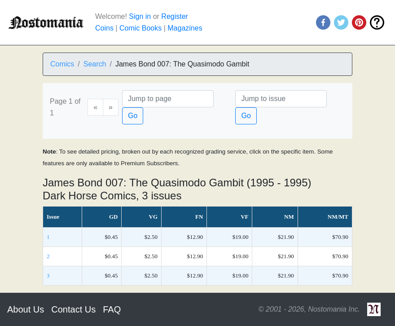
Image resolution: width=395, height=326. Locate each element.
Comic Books (140, 28)
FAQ (112, 309)
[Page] (168, 98)
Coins (104, 28)
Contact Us (73, 309)
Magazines (184, 28)
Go (132, 115)
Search (94, 64)
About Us (25, 309)
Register (174, 16)
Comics (62, 64)
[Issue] (281, 98)
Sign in (140, 16)
